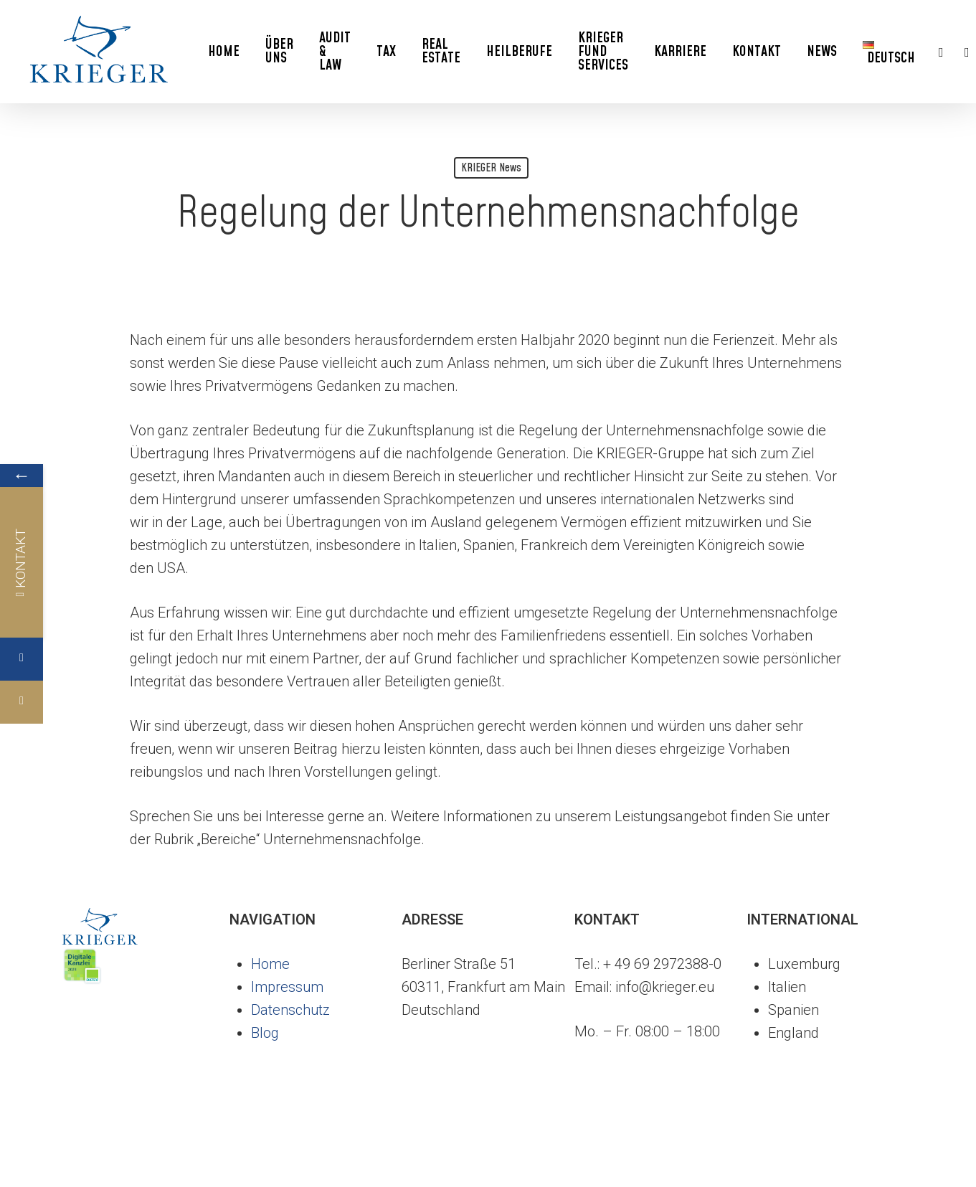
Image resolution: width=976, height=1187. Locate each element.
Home (270, 964)
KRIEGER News (491, 168)
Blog (265, 1032)
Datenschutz (290, 1009)
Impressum (287, 987)
